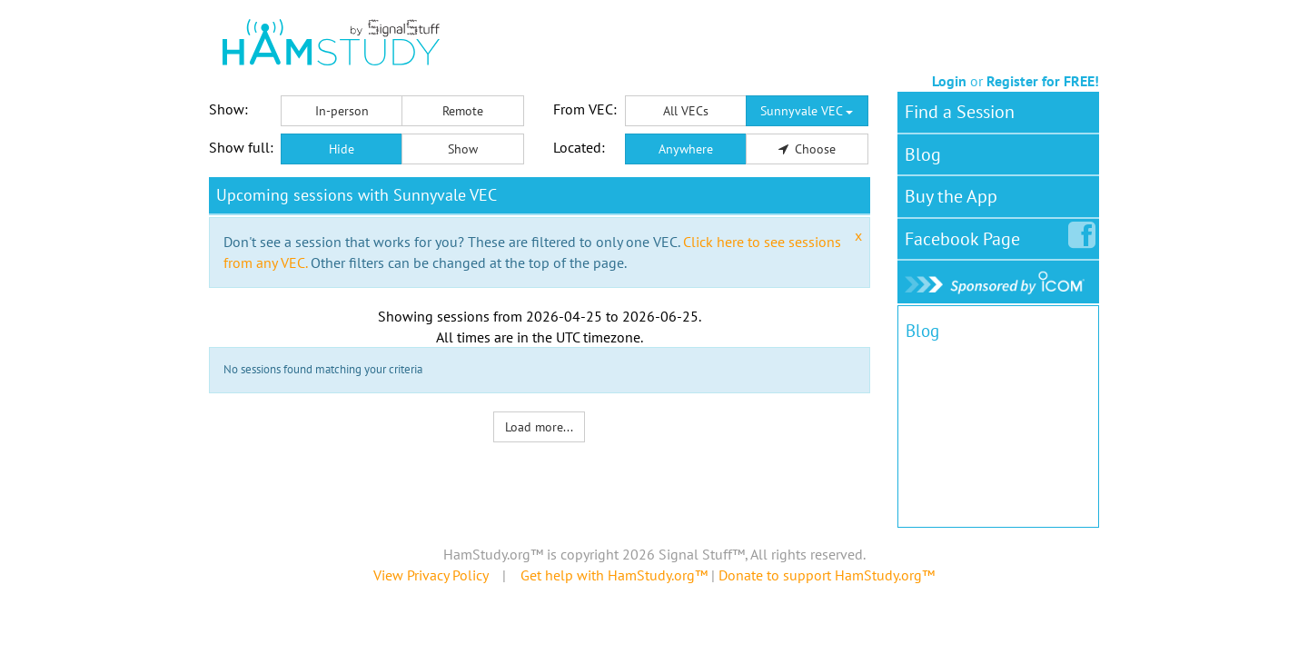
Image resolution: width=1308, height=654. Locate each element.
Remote (462, 111)
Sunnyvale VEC (806, 111)
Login (949, 81)
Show (463, 149)
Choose (807, 149)
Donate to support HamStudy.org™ (826, 575)
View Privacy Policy (430, 575)
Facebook (966, 235)
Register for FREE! (1042, 81)
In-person (342, 111)
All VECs (685, 111)
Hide (341, 149)
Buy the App (951, 196)
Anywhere (686, 149)
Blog (923, 154)
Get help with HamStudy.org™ (614, 575)
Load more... (539, 427)
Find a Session (960, 112)
